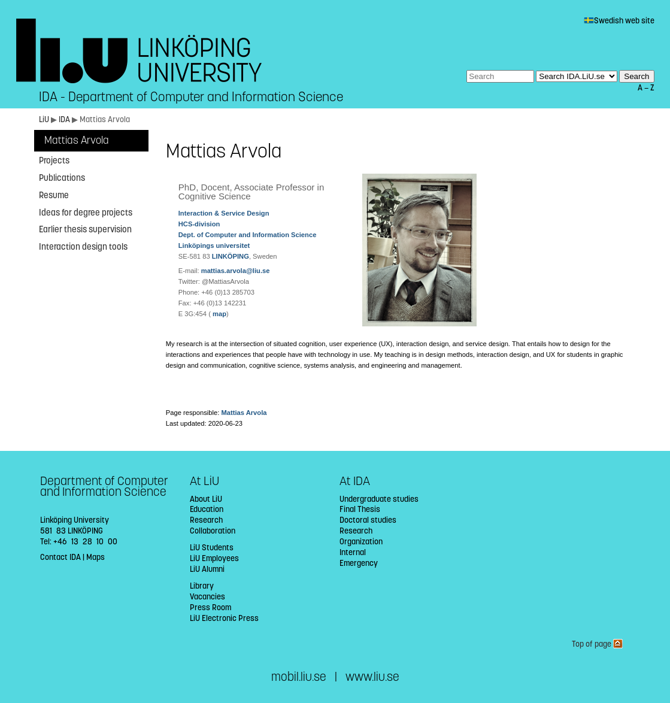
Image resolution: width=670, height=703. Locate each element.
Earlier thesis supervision (85, 229)
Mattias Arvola (76, 140)
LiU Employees (214, 558)
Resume (54, 195)
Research (206, 520)
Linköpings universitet (214, 245)
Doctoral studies (367, 520)
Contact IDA (60, 557)
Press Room (210, 607)
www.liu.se (372, 676)
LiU (44, 119)
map (218, 313)
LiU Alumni (207, 569)
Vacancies (207, 597)
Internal (352, 552)
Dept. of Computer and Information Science (247, 234)
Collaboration (212, 531)
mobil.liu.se (298, 676)
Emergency (358, 563)
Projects (54, 160)
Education (206, 509)
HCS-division (199, 224)
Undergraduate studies (379, 499)
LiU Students (212, 548)
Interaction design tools (83, 246)
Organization (361, 542)
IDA (65, 119)
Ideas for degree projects (85, 212)
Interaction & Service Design (223, 213)
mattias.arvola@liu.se (235, 270)
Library (202, 586)
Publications (62, 177)
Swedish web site (619, 21)
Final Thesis (359, 509)
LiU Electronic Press (224, 618)
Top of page (597, 644)
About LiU (206, 499)
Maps (95, 557)
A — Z (646, 88)
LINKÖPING (230, 256)
